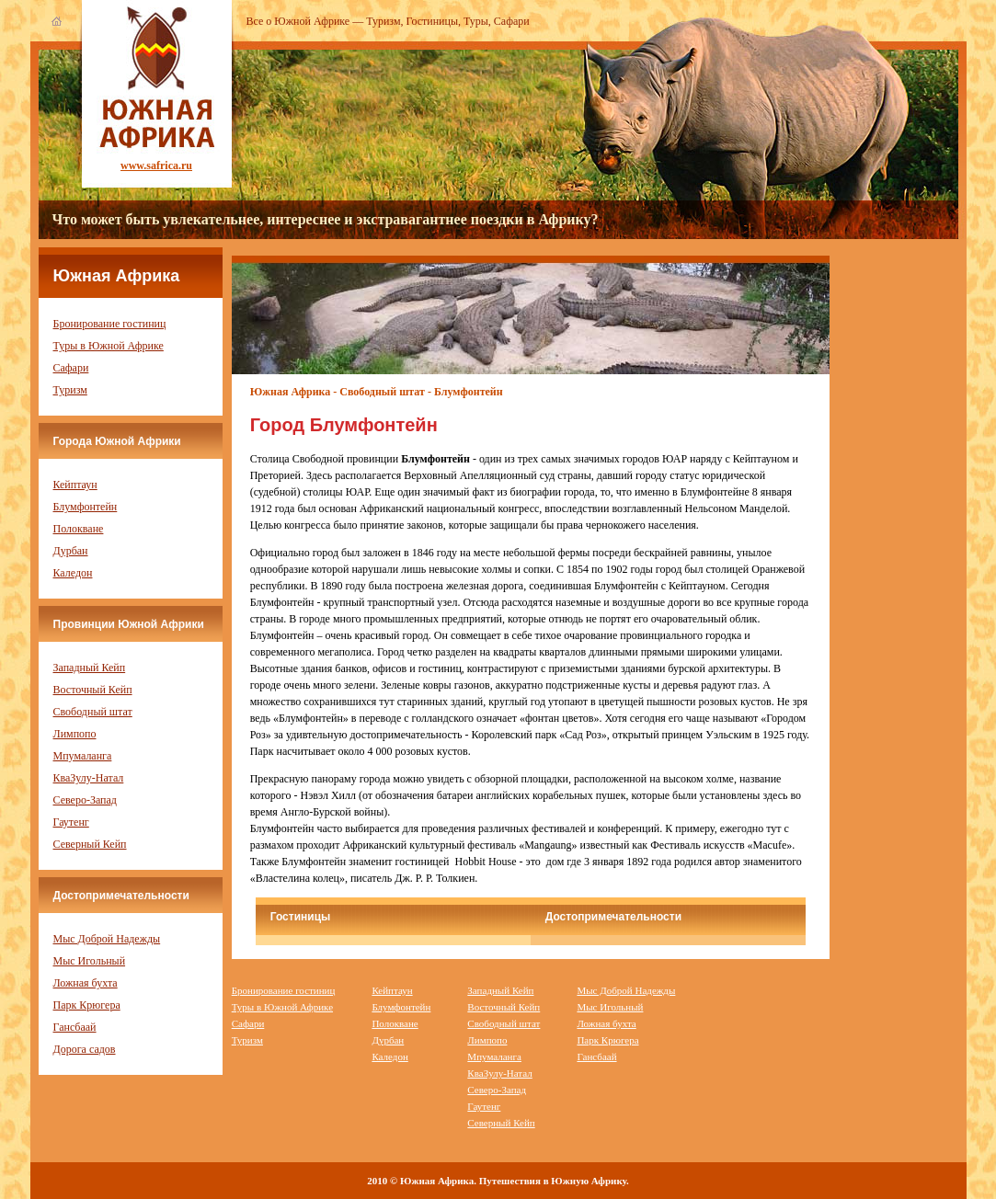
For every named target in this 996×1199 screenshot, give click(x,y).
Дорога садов (84, 1049)
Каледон (73, 572)
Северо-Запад (85, 800)
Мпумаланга (82, 755)
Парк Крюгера (86, 1005)
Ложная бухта (85, 982)
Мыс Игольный (89, 960)
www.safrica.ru (156, 165)
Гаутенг (71, 822)
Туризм (383, 21)
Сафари (512, 21)
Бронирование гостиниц (109, 323)
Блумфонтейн (85, 506)
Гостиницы (432, 21)
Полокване (78, 528)
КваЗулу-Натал (88, 777)
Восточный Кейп (92, 689)
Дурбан (70, 550)
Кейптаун (75, 484)
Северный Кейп (90, 844)
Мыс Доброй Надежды (107, 938)
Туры (476, 21)
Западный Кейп (89, 667)
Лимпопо (75, 733)
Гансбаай (75, 1027)
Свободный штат (92, 711)
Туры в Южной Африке (108, 345)
